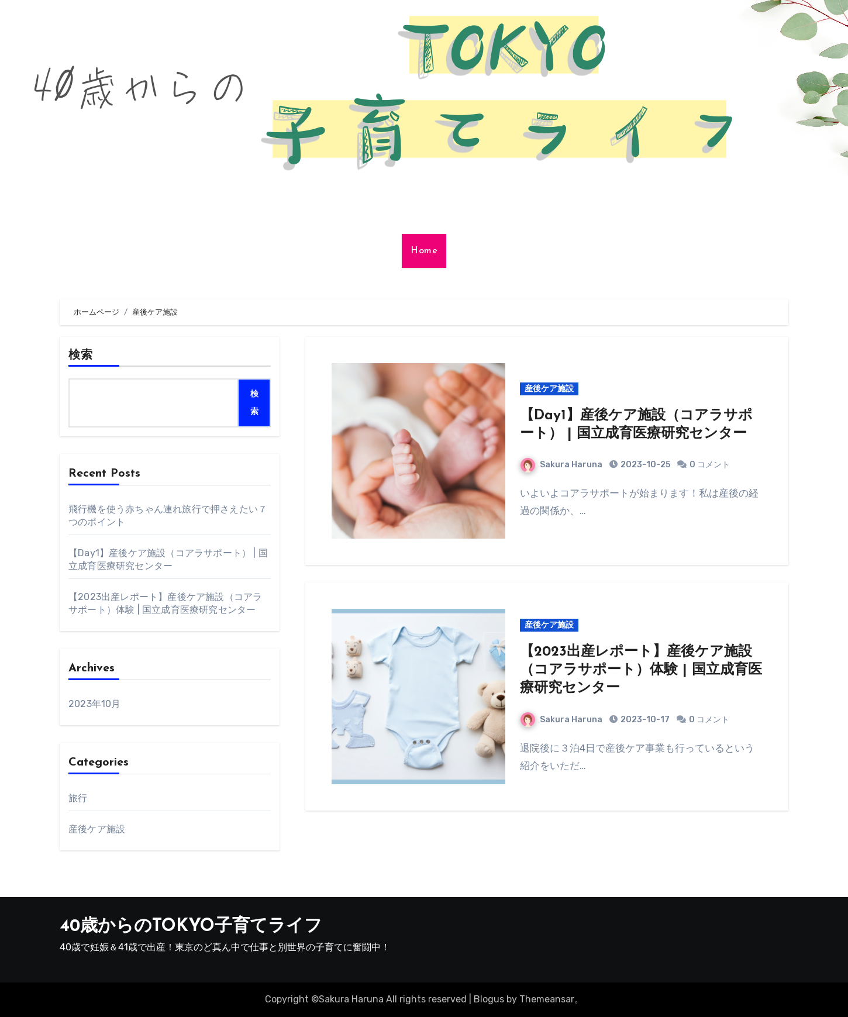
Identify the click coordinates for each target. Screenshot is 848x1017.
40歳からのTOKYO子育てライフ (191, 927)
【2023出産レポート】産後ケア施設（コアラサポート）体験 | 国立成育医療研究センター (641, 670)
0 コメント (710, 465)
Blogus (489, 999)
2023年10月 (94, 703)
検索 (80, 355)
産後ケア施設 (96, 829)
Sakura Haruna (561, 465)
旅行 (77, 798)
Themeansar (546, 999)
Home (424, 251)
